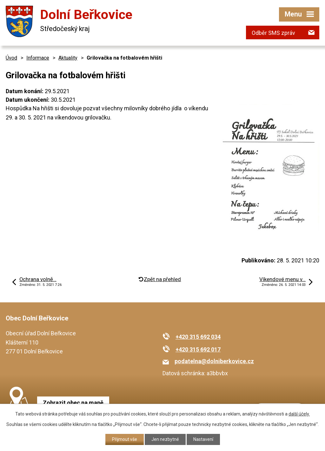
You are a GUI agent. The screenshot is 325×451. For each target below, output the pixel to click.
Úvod (11, 58)
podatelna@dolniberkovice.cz (214, 361)
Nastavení (203, 439)
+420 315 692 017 (198, 349)
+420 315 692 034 (198, 336)
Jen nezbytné (165, 439)
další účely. (299, 413)
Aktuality (67, 58)
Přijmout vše (124, 439)
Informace (37, 58)
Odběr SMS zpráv (273, 32)
